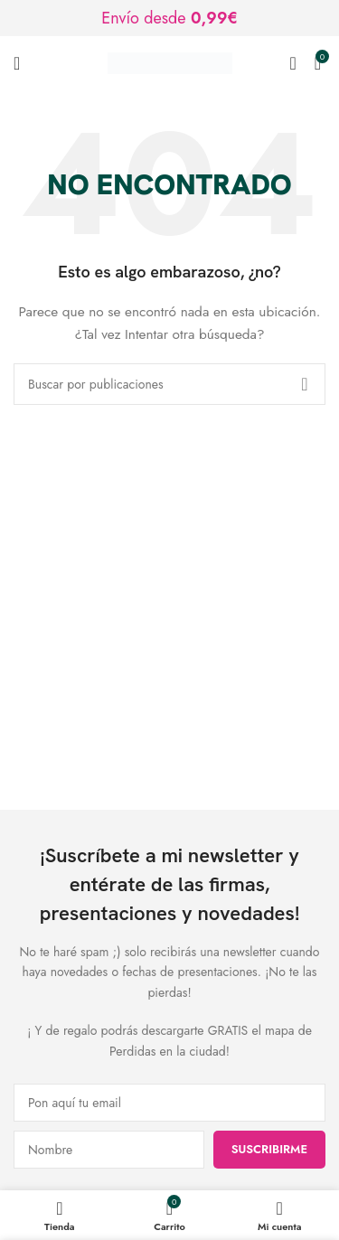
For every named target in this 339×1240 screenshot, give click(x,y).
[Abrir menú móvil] (17, 63)
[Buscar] (292, 63)
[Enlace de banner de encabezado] (169, 18)
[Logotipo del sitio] (170, 61)
